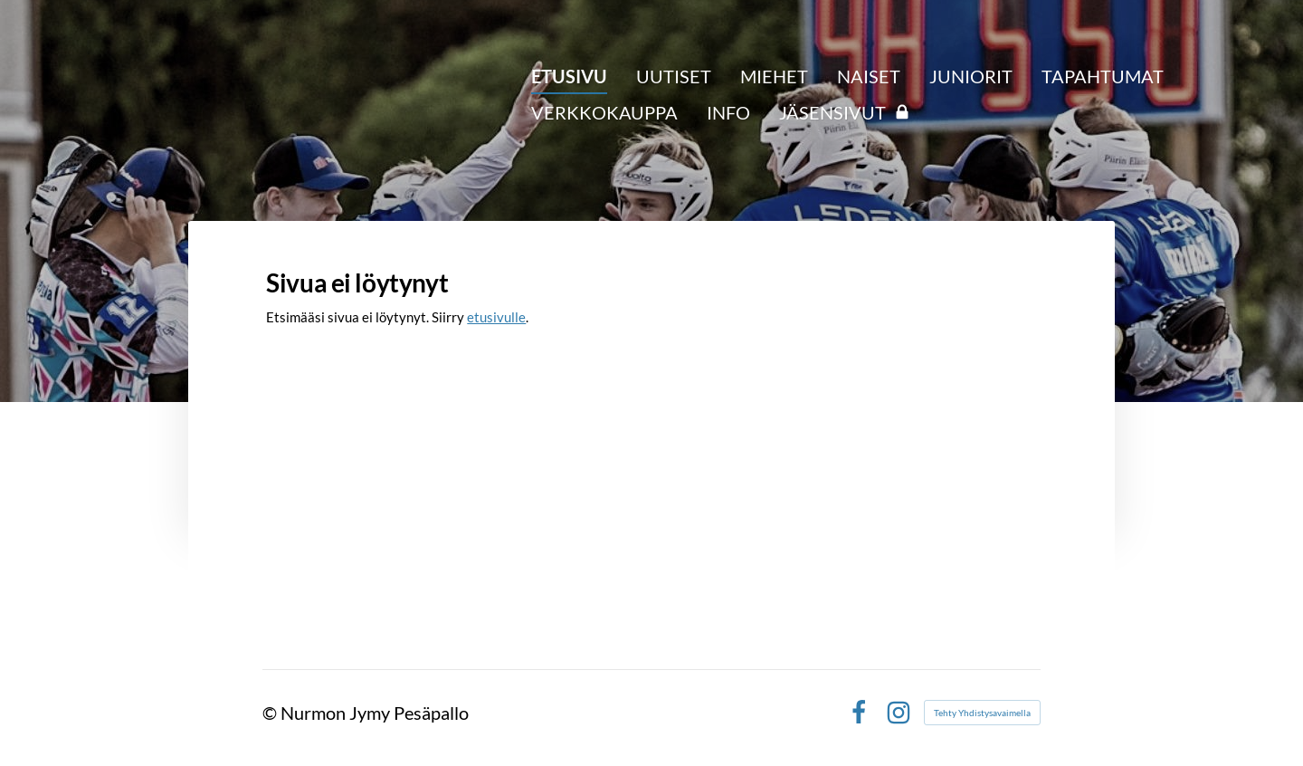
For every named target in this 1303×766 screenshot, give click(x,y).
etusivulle (496, 317)
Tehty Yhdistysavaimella (982, 712)
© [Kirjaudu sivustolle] (271, 712)
